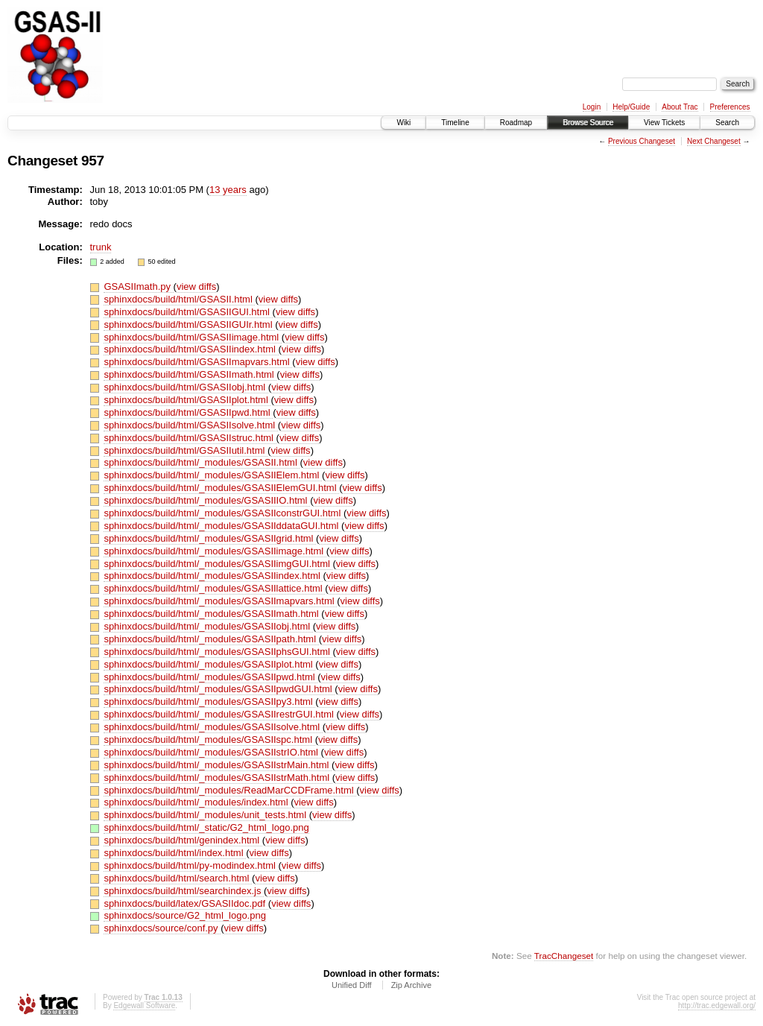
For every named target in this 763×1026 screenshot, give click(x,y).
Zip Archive (411, 985)
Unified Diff (352, 985)
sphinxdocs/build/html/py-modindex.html (191, 865)
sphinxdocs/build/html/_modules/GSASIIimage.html (215, 551)
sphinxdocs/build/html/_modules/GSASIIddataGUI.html (222, 525)
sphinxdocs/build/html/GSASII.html (179, 299)
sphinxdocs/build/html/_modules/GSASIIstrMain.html (218, 764)
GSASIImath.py (138, 286)
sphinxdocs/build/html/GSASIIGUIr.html (189, 324)
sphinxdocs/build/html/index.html (175, 852)
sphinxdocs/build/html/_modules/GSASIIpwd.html (210, 677)
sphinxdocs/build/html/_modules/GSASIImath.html (212, 613)
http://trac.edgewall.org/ (717, 1005)
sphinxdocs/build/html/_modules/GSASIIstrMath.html (218, 777)
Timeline (455, 122)
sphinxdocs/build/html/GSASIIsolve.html (190, 425)
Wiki (403, 122)
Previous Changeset (641, 141)
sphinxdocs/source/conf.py (162, 928)
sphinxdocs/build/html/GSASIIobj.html (185, 387)
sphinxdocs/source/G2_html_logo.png (185, 915)
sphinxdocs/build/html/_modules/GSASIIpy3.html (209, 701)
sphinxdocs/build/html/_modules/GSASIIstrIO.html (212, 752)
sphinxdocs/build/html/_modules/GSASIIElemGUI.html (221, 487)
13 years (228, 189)
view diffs (196, 286)
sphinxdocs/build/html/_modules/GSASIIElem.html (213, 475)
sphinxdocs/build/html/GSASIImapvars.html (198, 361)
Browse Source (588, 122)
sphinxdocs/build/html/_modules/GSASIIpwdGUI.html (219, 688)
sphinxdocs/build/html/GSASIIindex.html (191, 349)
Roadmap (516, 122)
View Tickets (664, 122)
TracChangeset (563, 955)
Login (592, 107)
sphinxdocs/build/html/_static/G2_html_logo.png (206, 827)
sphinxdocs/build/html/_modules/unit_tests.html (206, 814)
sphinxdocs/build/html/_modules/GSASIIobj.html (208, 626)
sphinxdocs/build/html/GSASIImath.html (190, 374)
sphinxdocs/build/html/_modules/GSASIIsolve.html (213, 726)
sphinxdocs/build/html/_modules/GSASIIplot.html (209, 664)
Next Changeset (714, 141)
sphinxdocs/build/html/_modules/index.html (197, 802)
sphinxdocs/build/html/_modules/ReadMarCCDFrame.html (230, 790)
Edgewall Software (144, 1005)
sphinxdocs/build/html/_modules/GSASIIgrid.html (210, 538)
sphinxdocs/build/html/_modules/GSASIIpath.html (211, 639)
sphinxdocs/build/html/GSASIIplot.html (187, 399)
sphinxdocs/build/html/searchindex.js (184, 890)
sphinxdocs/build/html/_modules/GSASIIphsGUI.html (218, 651)
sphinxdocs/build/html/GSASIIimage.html (192, 337)
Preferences (730, 107)
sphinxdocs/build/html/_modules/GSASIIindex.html (213, 575)
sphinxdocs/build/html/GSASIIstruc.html (190, 437)
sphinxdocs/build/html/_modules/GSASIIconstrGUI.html (223, 513)
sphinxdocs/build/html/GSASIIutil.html (185, 450)
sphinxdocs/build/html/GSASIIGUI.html (188, 311)
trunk (101, 247)
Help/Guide (631, 107)
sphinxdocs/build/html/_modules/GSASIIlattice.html (214, 588)
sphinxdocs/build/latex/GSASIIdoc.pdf (185, 903)
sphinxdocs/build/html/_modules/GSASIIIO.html (207, 500)
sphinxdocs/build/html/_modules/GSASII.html (202, 462)
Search (727, 122)
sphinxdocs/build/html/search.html (178, 878)
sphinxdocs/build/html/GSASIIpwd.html (188, 412)
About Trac (679, 107)
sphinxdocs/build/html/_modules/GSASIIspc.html (209, 739)
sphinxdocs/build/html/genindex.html (183, 840)
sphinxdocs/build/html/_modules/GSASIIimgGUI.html (218, 563)
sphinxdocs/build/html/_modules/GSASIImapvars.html (220, 601)
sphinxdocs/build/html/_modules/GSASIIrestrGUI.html (220, 714)
